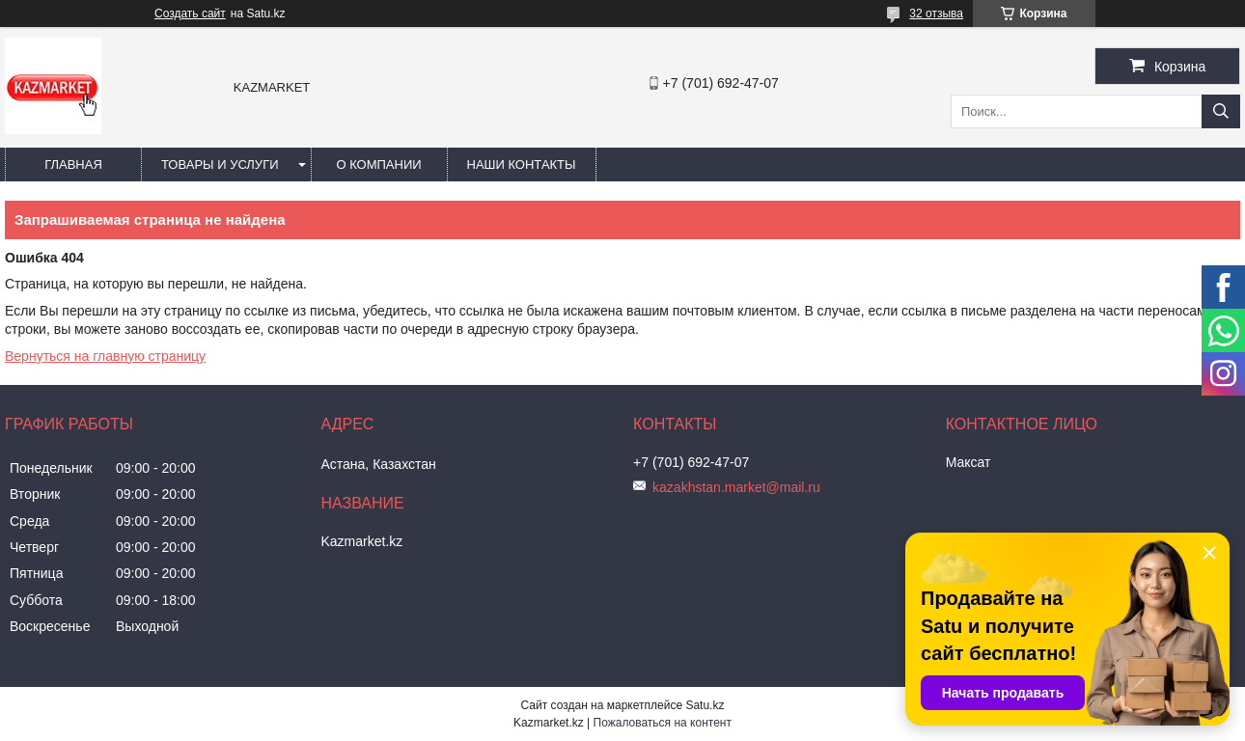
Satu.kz (704, 705)
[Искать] (1221, 111)
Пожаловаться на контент (663, 722)
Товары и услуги (220, 164)
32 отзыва (936, 13)
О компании (378, 164)
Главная (73, 164)
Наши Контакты (521, 164)
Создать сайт (190, 13)
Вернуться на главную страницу (105, 356)
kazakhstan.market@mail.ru (736, 487)
